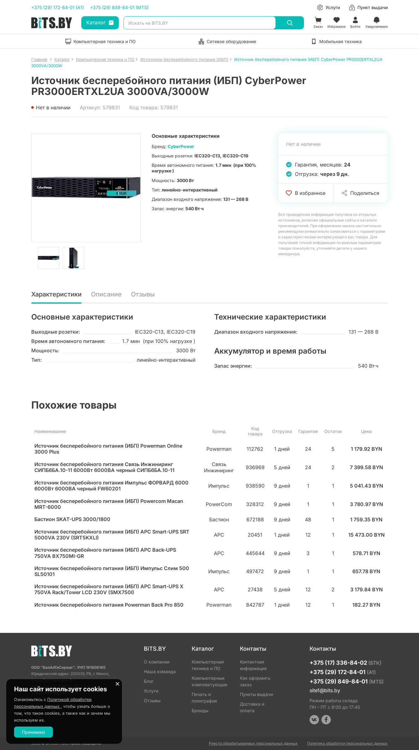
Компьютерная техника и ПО (208, 665)
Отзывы (143, 294)
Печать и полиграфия (204, 697)
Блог (149, 681)
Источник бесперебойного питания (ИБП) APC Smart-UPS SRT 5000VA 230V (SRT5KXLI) (111, 535)
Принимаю (33, 732)
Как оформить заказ (255, 681)
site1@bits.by (325, 690)
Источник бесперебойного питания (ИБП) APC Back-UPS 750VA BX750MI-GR (105, 553)
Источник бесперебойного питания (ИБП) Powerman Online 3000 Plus (108, 449)
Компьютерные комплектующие (209, 681)
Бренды (200, 710)
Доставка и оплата (252, 707)
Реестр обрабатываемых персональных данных (253, 743)
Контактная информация (253, 665)
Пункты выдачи (256, 694)
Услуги (151, 690)
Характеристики (56, 294)
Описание (106, 294)
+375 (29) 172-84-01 (343, 672)
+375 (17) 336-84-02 (345, 662)
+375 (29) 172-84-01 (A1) (57, 7)
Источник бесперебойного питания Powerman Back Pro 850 (109, 605)
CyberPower (181, 146)
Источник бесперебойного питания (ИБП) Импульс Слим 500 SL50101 (111, 571)
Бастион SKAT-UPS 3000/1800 (72, 519)
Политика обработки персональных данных (347, 743)
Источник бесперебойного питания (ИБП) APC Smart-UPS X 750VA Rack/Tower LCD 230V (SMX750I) (109, 589)
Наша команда (160, 671)
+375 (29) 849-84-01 (347, 681)
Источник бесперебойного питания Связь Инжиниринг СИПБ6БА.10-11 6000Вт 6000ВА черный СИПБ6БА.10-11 (104, 467)
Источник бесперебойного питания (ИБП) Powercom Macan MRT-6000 (108, 504)
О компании (156, 661)
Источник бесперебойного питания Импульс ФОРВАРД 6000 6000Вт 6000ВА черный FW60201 (111, 486)
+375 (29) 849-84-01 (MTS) (119, 7)
